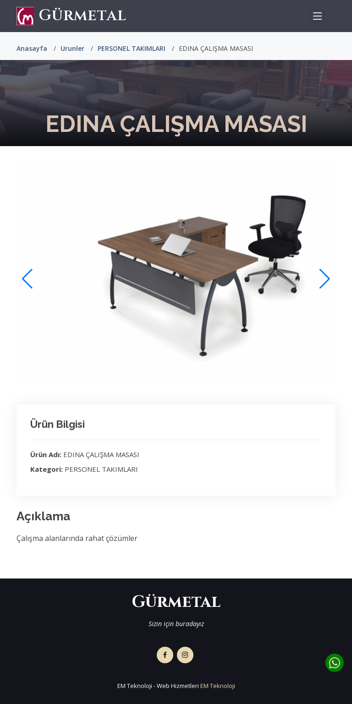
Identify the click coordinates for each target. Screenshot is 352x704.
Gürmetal (71, 15)
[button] (325, 279)
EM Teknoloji (217, 686)
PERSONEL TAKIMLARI (131, 48)
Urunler (72, 48)
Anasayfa (31, 48)
